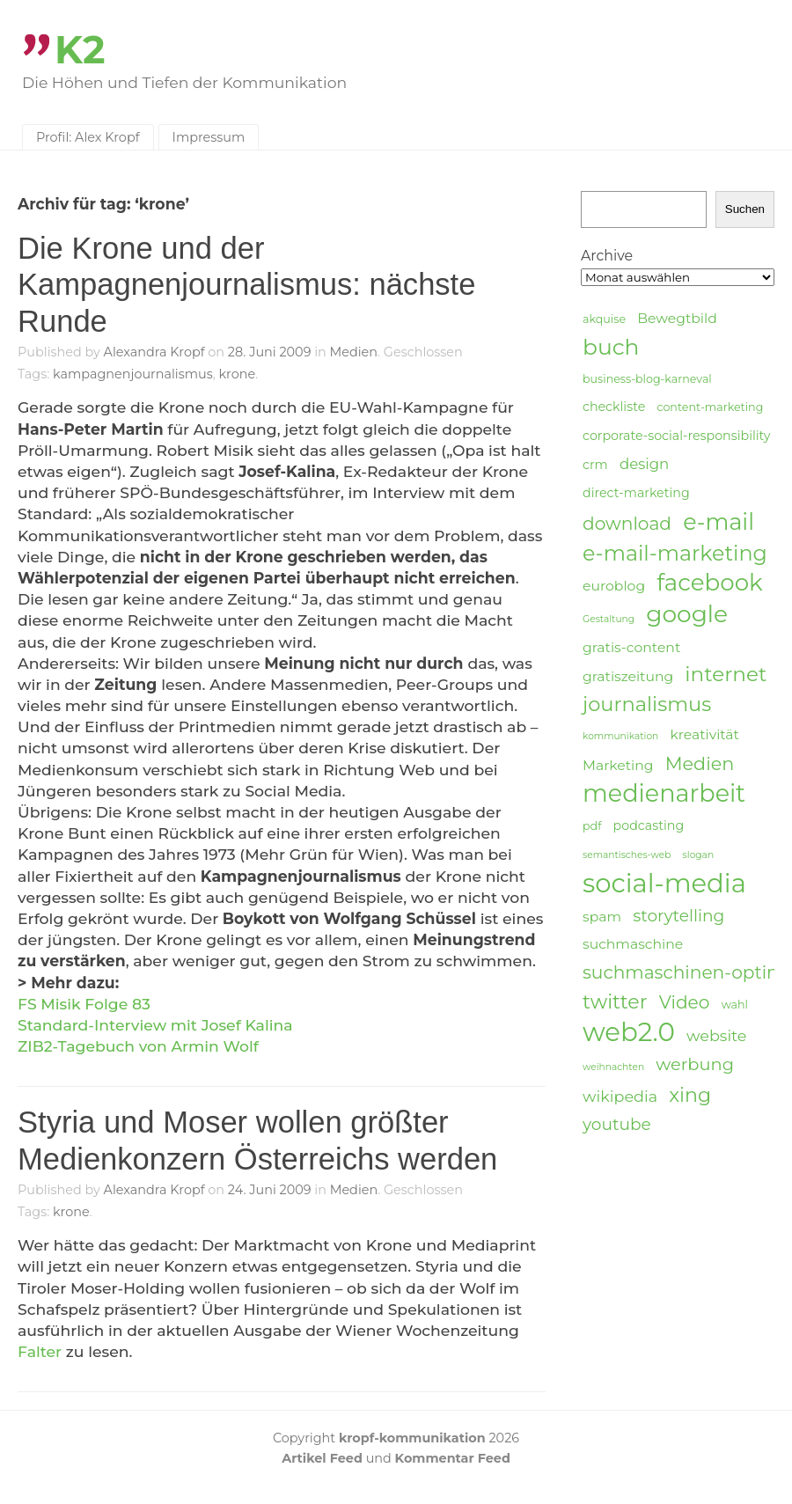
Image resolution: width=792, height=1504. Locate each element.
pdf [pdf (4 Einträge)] (592, 826)
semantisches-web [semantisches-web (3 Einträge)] (627, 855)
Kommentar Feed (452, 1458)
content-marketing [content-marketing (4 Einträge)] (709, 407)
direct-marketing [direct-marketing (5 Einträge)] (636, 493)
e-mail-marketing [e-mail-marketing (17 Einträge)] (675, 553)
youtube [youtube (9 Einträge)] (617, 1124)
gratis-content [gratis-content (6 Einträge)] (631, 647)
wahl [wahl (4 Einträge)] (735, 1004)
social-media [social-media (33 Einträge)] (664, 883)
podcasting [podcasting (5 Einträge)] (649, 825)
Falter (42, 1351)
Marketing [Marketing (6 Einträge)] (618, 765)
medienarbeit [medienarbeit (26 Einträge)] (664, 794)
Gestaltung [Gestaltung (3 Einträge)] (608, 619)
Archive (607, 255)
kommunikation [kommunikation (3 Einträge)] (620, 736)
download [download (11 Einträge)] (627, 523)
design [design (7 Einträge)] (644, 464)
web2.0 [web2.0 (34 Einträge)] (629, 1032)
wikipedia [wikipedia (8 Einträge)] (620, 1096)
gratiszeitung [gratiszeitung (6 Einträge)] (628, 676)
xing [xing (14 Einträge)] (690, 1095)
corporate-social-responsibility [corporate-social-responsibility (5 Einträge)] (677, 436)
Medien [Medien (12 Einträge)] (700, 763)
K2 (80, 49)
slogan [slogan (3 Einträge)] (699, 855)
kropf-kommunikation (412, 1438)
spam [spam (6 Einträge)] (602, 916)
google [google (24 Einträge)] (687, 614)
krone (237, 374)
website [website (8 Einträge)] (716, 1035)
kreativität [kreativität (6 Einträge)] (704, 734)
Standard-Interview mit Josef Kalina (155, 1025)
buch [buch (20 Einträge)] (611, 347)
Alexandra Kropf (154, 352)
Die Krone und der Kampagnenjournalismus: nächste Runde (246, 284)
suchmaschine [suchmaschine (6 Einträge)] (633, 943)
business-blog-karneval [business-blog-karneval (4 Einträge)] (647, 378)
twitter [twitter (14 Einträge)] (615, 1002)
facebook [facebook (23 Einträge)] (709, 583)
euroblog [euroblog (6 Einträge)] (614, 585)
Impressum (209, 137)
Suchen (745, 209)
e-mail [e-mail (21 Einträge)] (718, 521)
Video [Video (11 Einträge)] (684, 1002)
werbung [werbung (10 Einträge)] (695, 1064)
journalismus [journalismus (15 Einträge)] (647, 704)
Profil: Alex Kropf (88, 137)
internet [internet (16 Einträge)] (725, 674)
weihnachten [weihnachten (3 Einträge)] (613, 1067)
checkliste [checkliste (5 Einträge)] (614, 407)
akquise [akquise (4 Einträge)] (604, 319)
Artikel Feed (322, 1458)
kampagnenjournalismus (133, 374)
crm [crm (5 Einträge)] (595, 465)
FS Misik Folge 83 (84, 1003)
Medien (354, 352)
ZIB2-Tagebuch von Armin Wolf (138, 1046)
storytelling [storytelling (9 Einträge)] (678, 916)
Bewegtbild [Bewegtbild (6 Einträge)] (677, 318)
